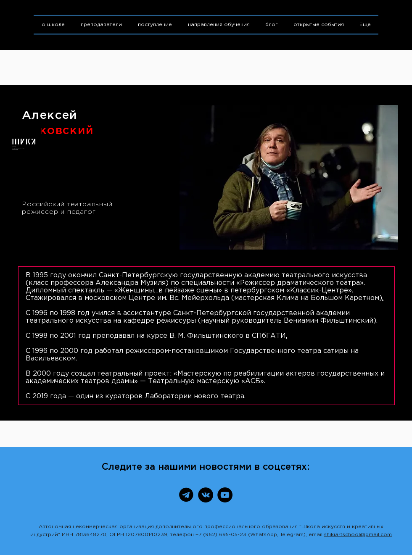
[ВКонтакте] (205, 494)
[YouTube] (224, 494)
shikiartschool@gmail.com (358, 534)
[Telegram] (186, 494)
